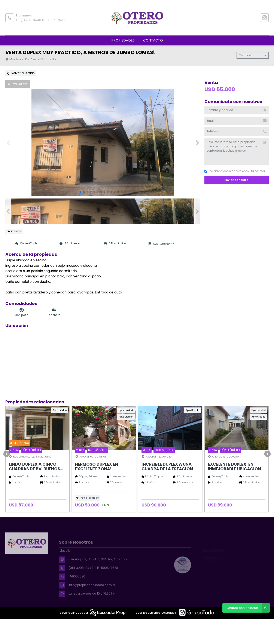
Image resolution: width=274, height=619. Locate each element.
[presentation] (6, 453)
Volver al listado (20, 73)
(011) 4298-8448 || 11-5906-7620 (40, 20)
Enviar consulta (237, 180)
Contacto (153, 40)
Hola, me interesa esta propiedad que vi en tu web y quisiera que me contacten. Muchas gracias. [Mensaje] (236, 151)
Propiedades (123, 40)
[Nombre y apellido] (236, 110)
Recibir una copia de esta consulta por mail (234, 171)
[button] (197, 142)
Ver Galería (18, 84)
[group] (102, 142)
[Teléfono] (236, 131)
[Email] (236, 121)
